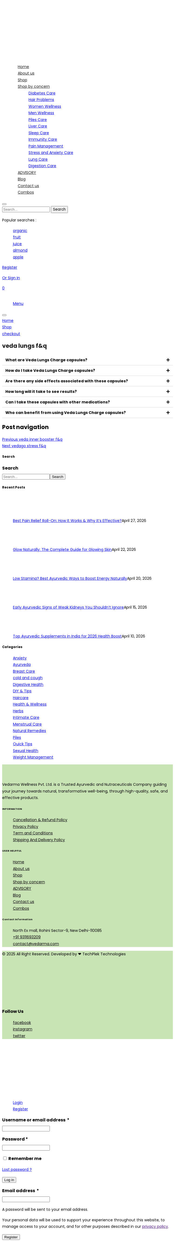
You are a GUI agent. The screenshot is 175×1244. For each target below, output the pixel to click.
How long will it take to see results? (41, 391)
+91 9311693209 (27, 937)
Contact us (23, 901)
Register (20, 1109)
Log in (9, 1180)
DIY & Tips (22, 691)
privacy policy (155, 1226)
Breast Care (24, 671)
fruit (17, 237)
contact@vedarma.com (36, 943)
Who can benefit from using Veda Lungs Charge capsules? (65, 412)
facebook (22, 1022)
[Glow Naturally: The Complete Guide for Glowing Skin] (23, 543)
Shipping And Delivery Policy (39, 839)
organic (20, 230)
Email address (20, 1191)
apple (18, 257)
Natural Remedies (29, 730)
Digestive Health (28, 684)
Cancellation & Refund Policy (40, 819)
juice (17, 244)
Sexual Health (25, 750)
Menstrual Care (27, 724)
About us (21, 868)
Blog (17, 895)
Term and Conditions (33, 833)
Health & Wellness (30, 704)
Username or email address (35, 1120)
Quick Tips (22, 744)
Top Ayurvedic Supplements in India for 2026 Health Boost (67, 636)
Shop (17, 875)
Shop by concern (29, 882)
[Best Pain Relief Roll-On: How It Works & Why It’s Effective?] (23, 514)
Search (10, 468)
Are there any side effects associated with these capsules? (66, 381)
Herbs (18, 711)
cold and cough (28, 677)
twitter (19, 1036)
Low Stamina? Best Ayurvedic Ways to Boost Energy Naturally (70, 578)
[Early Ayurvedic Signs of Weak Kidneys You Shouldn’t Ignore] (23, 601)
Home (18, 862)
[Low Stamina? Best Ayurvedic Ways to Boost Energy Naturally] (23, 572)
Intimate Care (26, 717)
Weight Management (33, 757)
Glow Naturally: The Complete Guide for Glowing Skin (62, 549)
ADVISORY (22, 888)
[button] (87, 360)
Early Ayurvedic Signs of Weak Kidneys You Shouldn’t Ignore (68, 607)
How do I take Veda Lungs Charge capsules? (50, 370)
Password (15, 1139)
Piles (17, 737)
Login (18, 1102)
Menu (18, 303)
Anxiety (20, 658)
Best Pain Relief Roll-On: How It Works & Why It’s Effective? (67, 520)
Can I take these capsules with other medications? (57, 402)
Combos (21, 908)
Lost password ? (17, 1169)
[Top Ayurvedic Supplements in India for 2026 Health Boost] (23, 629)
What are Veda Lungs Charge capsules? (46, 360)
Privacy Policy (25, 826)
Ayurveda (22, 664)
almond (20, 250)
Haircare (21, 697)
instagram (22, 1029)
